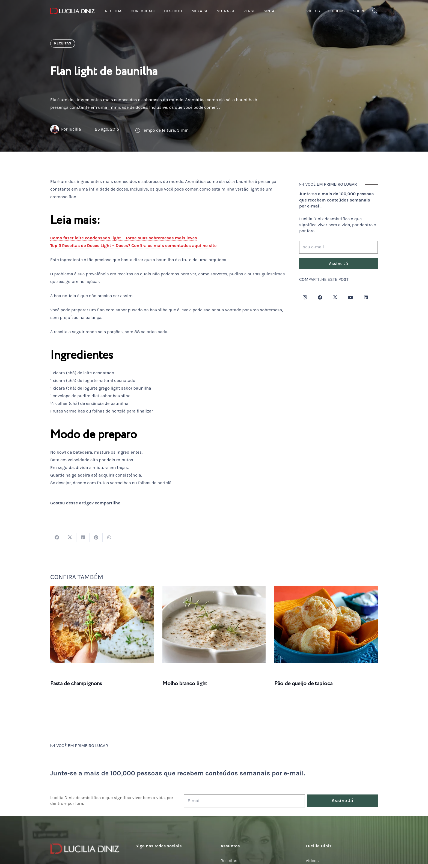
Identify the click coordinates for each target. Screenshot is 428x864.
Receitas (229, 860)
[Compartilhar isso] (56, 537)
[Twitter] (335, 297)
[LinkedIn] (365, 297)
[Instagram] (304, 297)
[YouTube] (350, 297)
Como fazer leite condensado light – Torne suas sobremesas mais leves (123, 237)
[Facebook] (319, 297)
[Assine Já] (338, 263)
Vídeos (312, 860)
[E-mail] (244, 800)
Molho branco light (184, 684)
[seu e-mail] (338, 247)
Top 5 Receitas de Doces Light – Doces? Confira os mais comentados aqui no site (133, 245)
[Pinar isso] (96, 537)
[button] (374, 11)
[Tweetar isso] (69, 537)
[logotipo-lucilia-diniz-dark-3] (72, 11)
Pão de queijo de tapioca (303, 684)
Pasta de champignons (76, 684)
